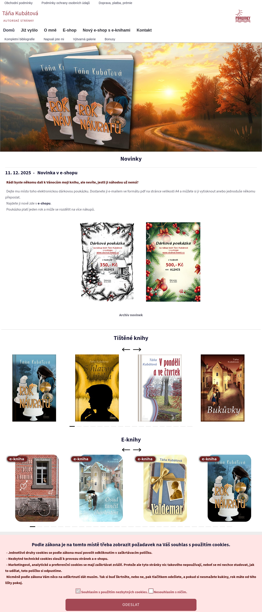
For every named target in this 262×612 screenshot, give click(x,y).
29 (229, 526)
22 (180, 526)
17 (183, 426)
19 (159, 526)
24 (194, 526)
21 (173, 526)
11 (141, 426)
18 (189, 426)
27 (215, 526)
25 (201, 526)
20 (166, 526)
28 (222, 526)
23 (187, 526)
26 (208, 526)
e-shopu (44, 203)
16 (176, 426)
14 (162, 426)
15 (169, 426)
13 (155, 426)
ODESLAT (131, 605)
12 (148, 426)
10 (134, 426)
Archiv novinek (131, 315)
